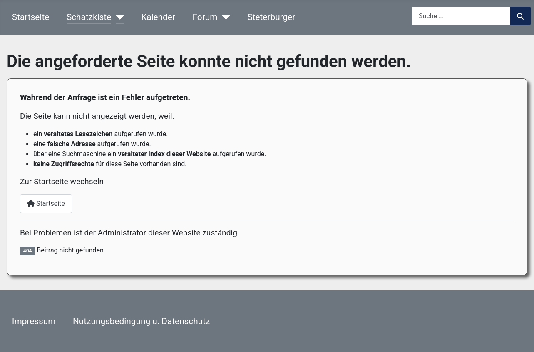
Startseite (30, 17)
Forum (205, 17)
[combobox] (461, 16)
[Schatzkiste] (117, 17)
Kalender (158, 17)
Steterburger (271, 17)
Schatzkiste (89, 17)
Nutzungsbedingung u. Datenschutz (141, 321)
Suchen (520, 16)
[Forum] (223, 17)
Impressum (34, 321)
